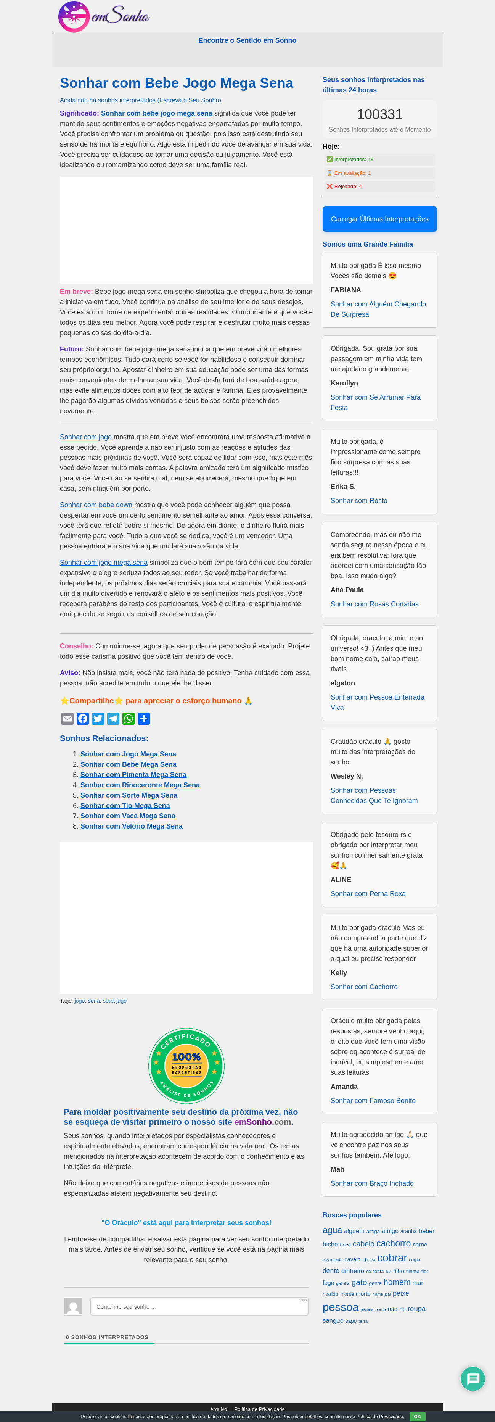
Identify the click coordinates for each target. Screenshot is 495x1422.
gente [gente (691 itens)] (375, 1283)
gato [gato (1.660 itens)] (359, 1282)
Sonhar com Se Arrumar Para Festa (376, 402)
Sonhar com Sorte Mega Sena (128, 795)
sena (94, 1001)
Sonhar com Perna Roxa (368, 894)
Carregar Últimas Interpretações (380, 219)
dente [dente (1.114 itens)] (331, 1271)
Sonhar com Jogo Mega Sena (128, 754)
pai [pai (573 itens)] (388, 1293)
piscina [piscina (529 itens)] (367, 1309)
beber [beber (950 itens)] (426, 1230)
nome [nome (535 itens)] (378, 1294)
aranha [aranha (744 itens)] (408, 1231)
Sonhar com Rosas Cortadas (375, 604)
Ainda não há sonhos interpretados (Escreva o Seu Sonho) (140, 100)
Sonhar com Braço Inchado (372, 1183)
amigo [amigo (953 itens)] (390, 1230)
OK (417, 1416)
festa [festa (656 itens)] (378, 1271)
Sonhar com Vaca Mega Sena (127, 816)
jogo (79, 1001)
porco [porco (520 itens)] (380, 1309)
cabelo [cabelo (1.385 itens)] (363, 1244)
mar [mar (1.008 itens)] (418, 1283)
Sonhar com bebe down (96, 505)
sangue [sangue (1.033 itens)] (333, 1320)
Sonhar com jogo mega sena (104, 562)
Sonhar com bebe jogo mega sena (156, 113)
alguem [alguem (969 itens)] (354, 1230)
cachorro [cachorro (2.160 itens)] (393, 1243)
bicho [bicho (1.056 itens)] (330, 1244)
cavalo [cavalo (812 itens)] (352, 1259)
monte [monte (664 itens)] (347, 1294)
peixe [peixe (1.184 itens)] (401, 1293)
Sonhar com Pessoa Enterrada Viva (377, 702)
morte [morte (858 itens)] (363, 1293)
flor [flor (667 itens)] (424, 1271)
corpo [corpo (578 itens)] (414, 1259)
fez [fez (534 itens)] (389, 1271)
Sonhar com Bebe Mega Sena (128, 764)
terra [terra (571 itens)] (363, 1321)
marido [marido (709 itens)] (330, 1294)
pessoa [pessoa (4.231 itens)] (341, 1307)
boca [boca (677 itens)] (345, 1245)
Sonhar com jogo (86, 437)
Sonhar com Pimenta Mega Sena (133, 775)
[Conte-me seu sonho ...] (199, 1306)
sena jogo (115, 1001)
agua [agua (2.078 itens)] (332, 1230)
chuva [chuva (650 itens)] (369, 1259)
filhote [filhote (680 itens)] (412, 1271)
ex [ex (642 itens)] (368, 1271)
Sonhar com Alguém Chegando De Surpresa (378, 309)
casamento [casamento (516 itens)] (332, 1260)
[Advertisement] (186, 230)
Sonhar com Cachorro (364, 987)
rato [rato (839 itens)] (393, 1309)
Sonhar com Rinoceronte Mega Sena (140, 785)
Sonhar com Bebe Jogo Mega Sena (176, 83)
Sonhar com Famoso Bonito (373, 1100)
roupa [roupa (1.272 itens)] (417, 1308)
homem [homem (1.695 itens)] (397, 1282)
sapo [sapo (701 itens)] (351, 1321)
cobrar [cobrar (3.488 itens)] (392, 1258)
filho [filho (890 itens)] (398, 1271)
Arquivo (218, 1409)
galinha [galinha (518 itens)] (343, 1283)
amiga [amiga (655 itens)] (373, 1231)
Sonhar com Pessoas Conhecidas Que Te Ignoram (374, 796)
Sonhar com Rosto (359, 501)
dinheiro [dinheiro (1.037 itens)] (352, 1271)
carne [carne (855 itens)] (420, 1244)
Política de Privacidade (260, 1409)
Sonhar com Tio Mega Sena (125, 805)
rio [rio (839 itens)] (402, 1309)
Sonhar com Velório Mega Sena (131, 826)
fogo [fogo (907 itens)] (328, 1283)
